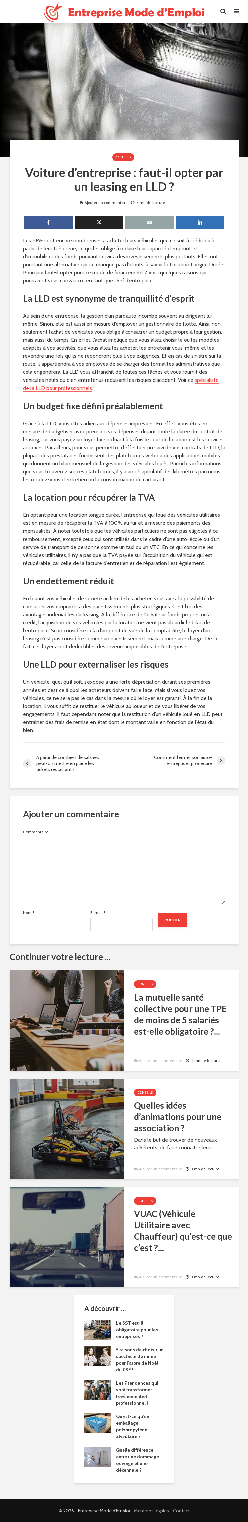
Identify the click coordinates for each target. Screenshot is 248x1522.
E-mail (97, 913)
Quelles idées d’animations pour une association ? (177, 1116)
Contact (181, 1511)
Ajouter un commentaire (106, 202)
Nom (28, 913)
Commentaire (35, 832)
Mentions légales (151, 1511)
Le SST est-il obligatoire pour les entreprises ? (137, 1329)
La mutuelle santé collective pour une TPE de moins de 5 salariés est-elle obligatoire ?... (180, 1014)
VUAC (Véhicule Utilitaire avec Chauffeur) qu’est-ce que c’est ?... (183, 1230)
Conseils (123, 157)
